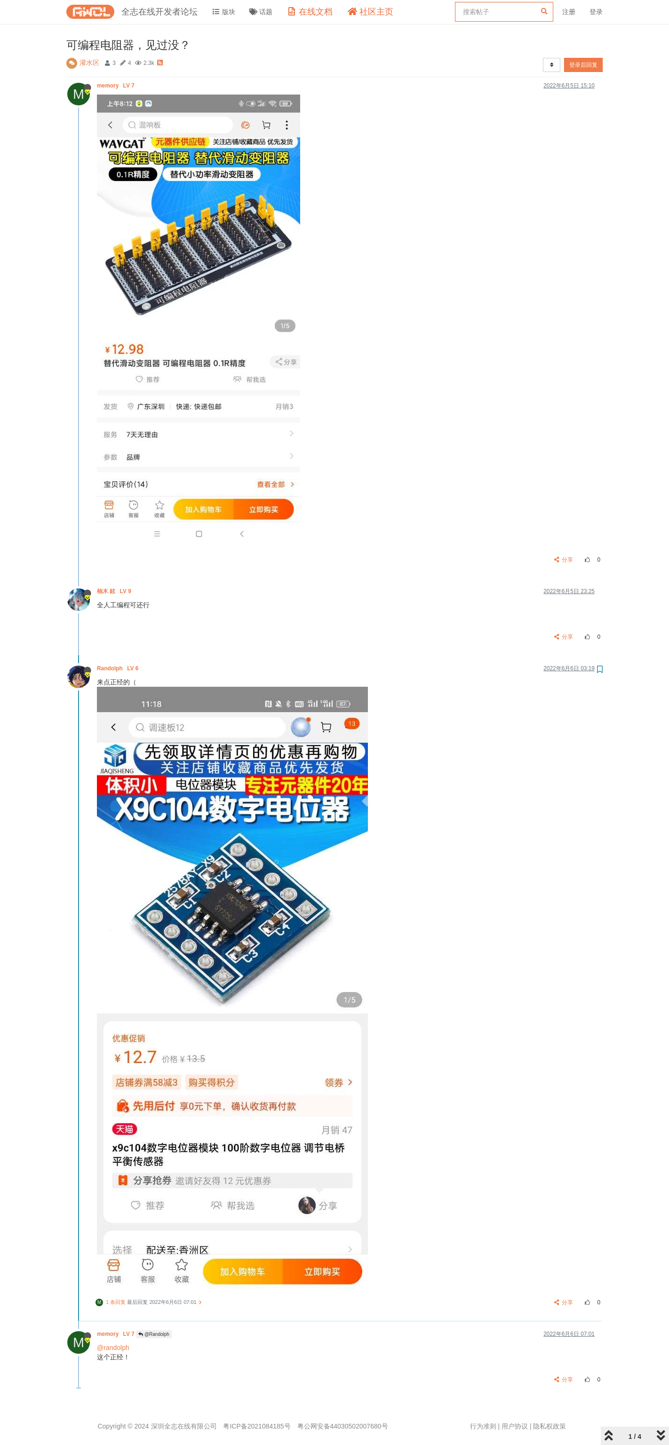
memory (116, 85)
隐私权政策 (549, 1426)
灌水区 (89, 62)
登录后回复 (583, 65)
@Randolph (153, 1334)
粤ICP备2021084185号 (256, 1426)
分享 (563, 559)
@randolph (113, 1347)
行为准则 (483, 1426)
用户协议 (515, 1426)
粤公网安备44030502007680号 (342, 1426)
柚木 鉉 (115, 591)
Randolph (118, 668)
